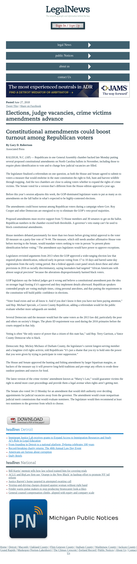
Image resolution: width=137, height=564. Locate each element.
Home (3, 547)
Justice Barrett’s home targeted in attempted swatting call (40, 481)
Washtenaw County (106, 547)
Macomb (23, 547)
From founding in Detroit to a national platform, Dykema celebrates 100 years (51, 444)
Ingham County (85, 547)
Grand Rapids (8, 550)
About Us (121, 550)
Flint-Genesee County (62, 547)
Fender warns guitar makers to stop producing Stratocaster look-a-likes (47, 488)
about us (64, 66)
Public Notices (106, 550)
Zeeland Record (88, 550)
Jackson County (127, 547)
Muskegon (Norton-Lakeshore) (34, 550)
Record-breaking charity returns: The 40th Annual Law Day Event (45, 448)
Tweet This (12, 106)
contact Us (64, 77)
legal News (64, 44)
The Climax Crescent (65, 550)
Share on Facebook (30, 106)
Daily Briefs (15, 455)
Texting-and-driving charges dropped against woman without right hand (48, 485)
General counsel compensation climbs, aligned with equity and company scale (51, 492)
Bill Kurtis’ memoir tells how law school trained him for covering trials (48, 470)
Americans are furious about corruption (30, 452)
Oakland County (39, 547)
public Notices (64, 55)
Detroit (13, 547)
